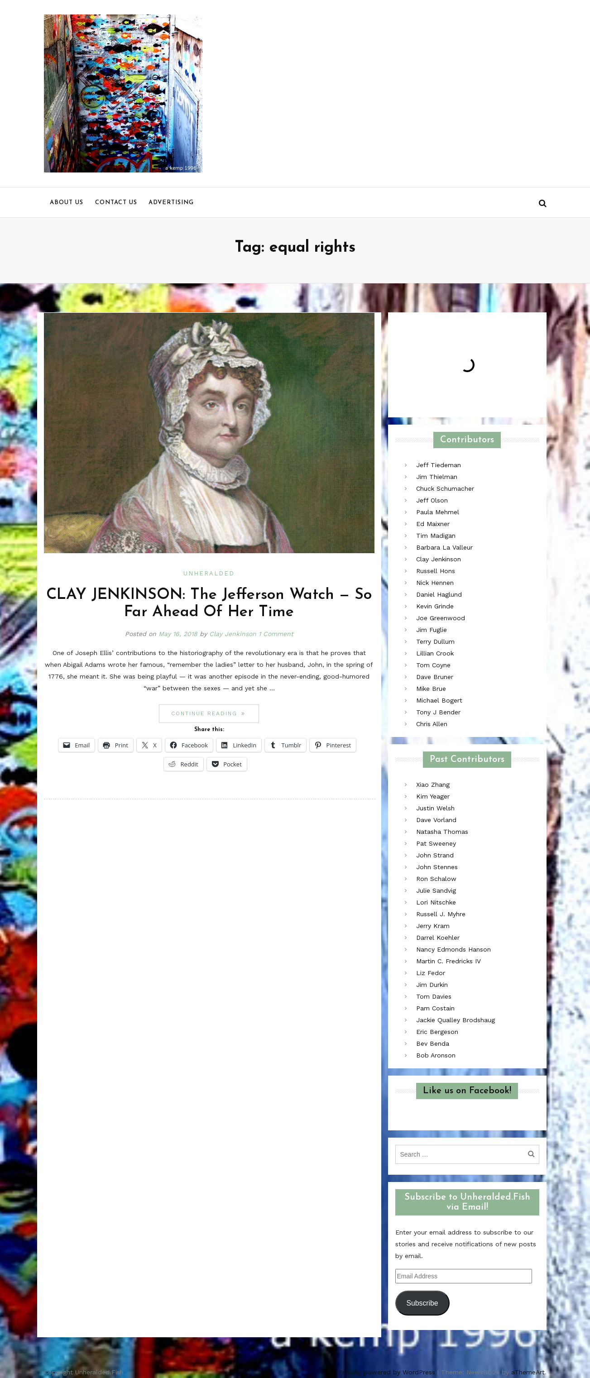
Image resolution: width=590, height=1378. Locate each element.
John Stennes (437, 867)
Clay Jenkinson (232, 633)
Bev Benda (432, 1043)
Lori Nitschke (436, 902)
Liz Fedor (430, 972)
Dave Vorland (436, 819)
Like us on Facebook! (467, 1091)
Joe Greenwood (440, 618)
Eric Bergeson (437, 1031)
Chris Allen (431, 723)
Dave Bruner (434, 676)
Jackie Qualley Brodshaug (455, 1020)
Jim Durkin (432, 984)
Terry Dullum (435, 641)
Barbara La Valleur (444, 547)
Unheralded (209, 573)
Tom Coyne (433, 665)
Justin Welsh (435, 808)
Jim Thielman (436, 476)
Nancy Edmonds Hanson (453, 949)
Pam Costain (435, 1008)
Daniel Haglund (439, 594)
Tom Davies (433, 996)
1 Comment (276, 633)
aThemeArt (528, 1372)
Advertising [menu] (171, 203)
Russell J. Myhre (440, 914)
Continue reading (215, 713)
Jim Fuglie (431, 629)
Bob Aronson (436, 1055)
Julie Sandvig (436, 890)
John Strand (435, 855)
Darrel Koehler (438, 937)
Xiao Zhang (433, 784)
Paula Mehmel (437, 512)
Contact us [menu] (116, 203)
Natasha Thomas (442, 831)
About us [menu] (66, 203)
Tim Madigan (436, 535)
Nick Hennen (435, 582)
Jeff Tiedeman (438, 465)
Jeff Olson (432, 500)
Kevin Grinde (435, 606)
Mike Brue (431, 688)
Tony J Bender (438, 712)
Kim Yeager (433, 796)
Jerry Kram (433, 925)
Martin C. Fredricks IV (448, 961)
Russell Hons (435, 570)
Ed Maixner (433, 523)
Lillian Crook (435, 653)
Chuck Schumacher (445, 488)
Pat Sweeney (436, 843)
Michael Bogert (439, 700)
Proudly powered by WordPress (386, 1372)
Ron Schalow (436, 878)
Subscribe (422, 1303)
